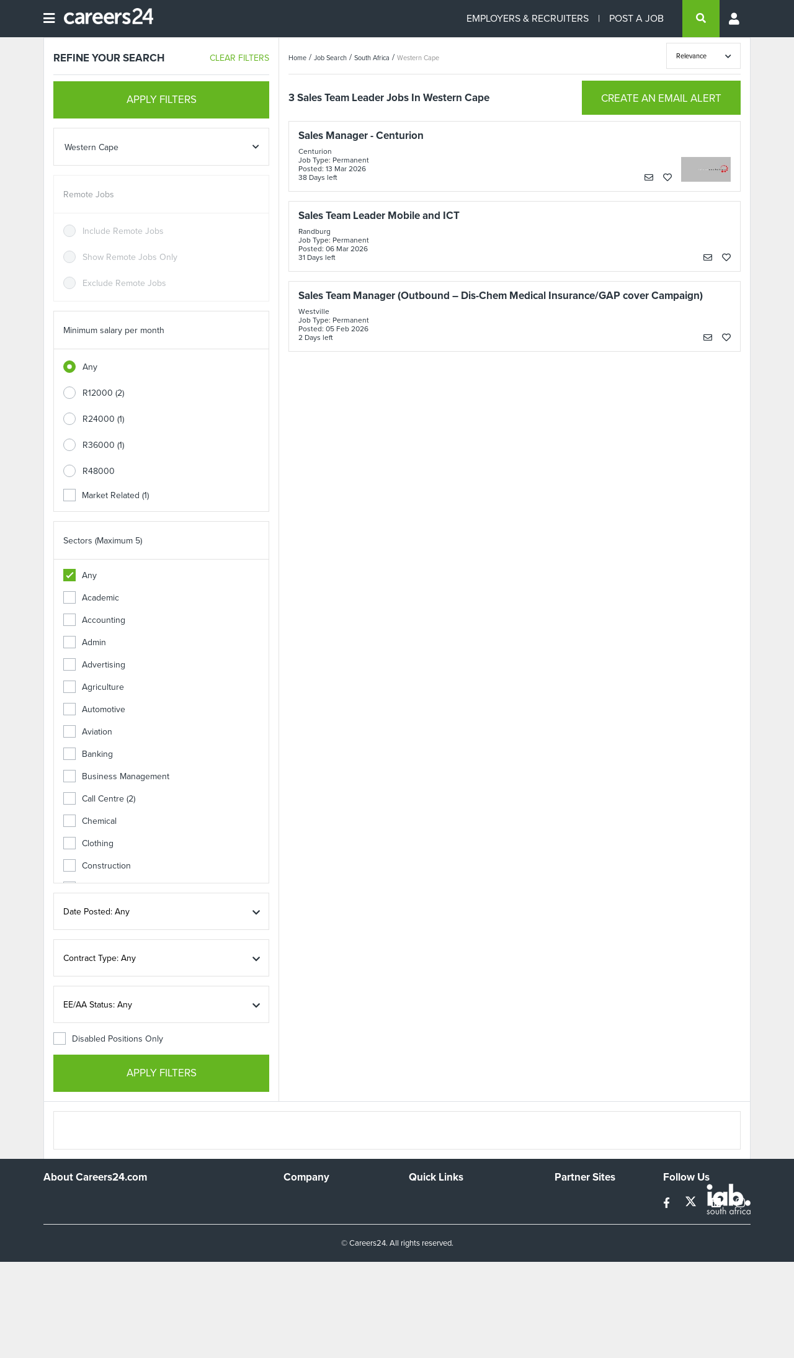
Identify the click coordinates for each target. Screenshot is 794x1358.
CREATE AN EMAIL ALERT (661, 98)
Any (90, 366)
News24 (570, 1218)
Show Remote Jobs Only (130, 257)
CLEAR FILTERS (239, 58)
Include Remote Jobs (123, 231)
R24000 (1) (103, 419)
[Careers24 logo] (104, 18)
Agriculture (93, 687)
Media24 (571, 1251)
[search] (701, 18)
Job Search (330, 58)
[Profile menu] (735, 18)
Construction (97, 865)
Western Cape (418, 58)
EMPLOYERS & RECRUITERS (527, 18)
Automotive (94, 709)
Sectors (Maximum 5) (102, 540)
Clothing (88, 843)
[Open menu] (49, 18)
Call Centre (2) (99, 798)
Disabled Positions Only (108, 1038)
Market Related (106, 495)
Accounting (94, 620)
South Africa (372, 58)
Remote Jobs (88, 194)
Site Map (425, 1218)
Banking (88, 754)
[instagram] (740, 1203)
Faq (416, 1285)
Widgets (424, 1251)
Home (297, 58)
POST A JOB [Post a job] (636, 18)
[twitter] (692, 1203)
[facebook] (667, 1203)
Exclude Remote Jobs (124, 283)
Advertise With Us (317, 1218)
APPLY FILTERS (162, 99)
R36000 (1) (103, 445)
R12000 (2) (103, 393)
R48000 (99, 471)
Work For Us (307, 1201)
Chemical (90, 821)
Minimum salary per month (113, 330)
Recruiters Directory (447, 1201)
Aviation (87, 731)
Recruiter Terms (439, 1268)
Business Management (116, 776)
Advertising (94, 664)
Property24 (576, 1234)
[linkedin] (717, 1203)
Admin (84, 642)
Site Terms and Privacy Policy (464, 1234)
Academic (91, 597)
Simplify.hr (574, 1201)
